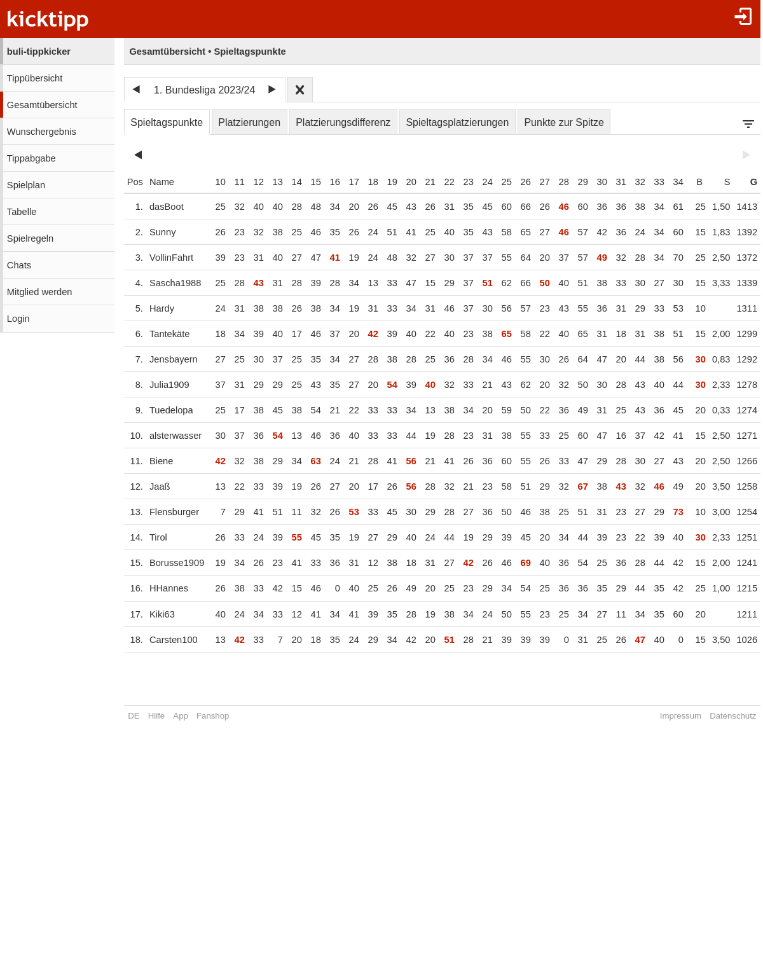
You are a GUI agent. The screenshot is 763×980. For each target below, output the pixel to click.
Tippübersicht (34, 78)
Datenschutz (731, 716)
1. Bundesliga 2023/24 (204, 90)
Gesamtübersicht (42, 105)
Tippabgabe (31, 158)
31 (619, 182)
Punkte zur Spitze (563, 122)
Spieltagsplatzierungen (457, 122)
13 (275, 182)
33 (657, 182)
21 (428, 182)
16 (332, 182)
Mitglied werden (39, 292)
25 (504, 182)
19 (390, 182)
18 (371, 182)
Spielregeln (30, 238)
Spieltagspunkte (166, 122)
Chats (19, 265)
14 (294, 182)
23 (466, 182)
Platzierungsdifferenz (343, 122)
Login (18, 319)
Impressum (678, 716)
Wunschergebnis (41, 132)
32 (638, 182)
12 (256, 182)
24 (485, 182)
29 (580, 182)
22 (447, 182)
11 (237, 182)
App (180, 716)
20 (409, 182)
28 (561, 182)
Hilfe (156, 716)
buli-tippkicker (39, 51)
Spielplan (26, 185)
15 (313, 182)
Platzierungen (249, 122)
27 (542, 182)
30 (600, 182)
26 (523, 182)
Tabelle (21, 212)
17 (352, 182)
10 (218, 182)
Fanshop (212, 716)
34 (676, 182)
